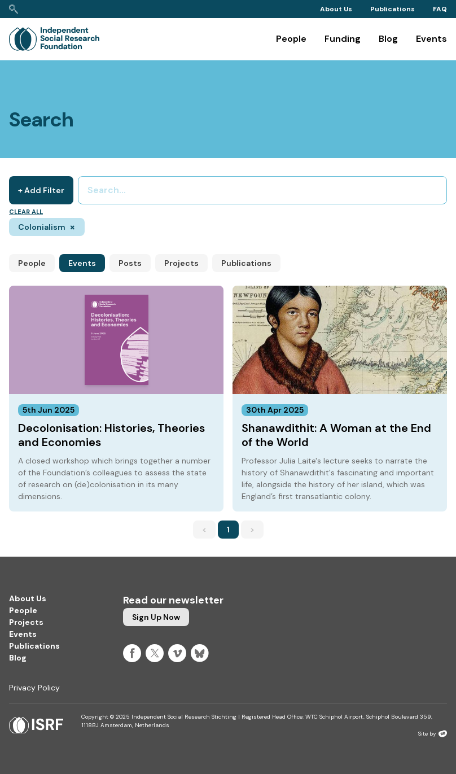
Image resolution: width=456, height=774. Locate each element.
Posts (130, 263)
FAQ (440, 9)
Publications (392, 9)
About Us (336, 9)
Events (431, 39)
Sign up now (156, 617)
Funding (343, 39)
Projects (181, 263)
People (291, 39)
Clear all (26, 212)
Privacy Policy (34, 688)
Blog (388, 39)
